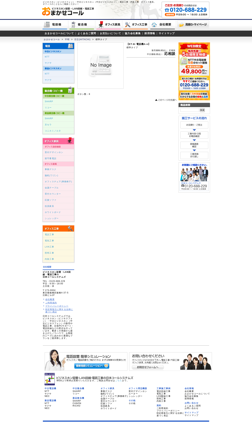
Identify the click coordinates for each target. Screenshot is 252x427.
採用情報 (149, 33)
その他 (132, 403)
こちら (118, 380)
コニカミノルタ (53, 131)
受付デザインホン (54, 152)
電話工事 (49, 234)
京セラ (48, 124)
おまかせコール (52, 39)
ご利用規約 (51, 302)
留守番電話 (50, 158)
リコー (48, 107)
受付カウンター (53, 194)
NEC (47, 396)
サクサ (48, 63)
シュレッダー (52, 218)
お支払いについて (110, 33)
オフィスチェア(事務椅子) (58, 181)
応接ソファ (50, 200)
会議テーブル (52, 188)
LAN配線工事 (164, 396)
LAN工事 (49, 247)
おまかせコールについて (59, 33)
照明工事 (49, 253)
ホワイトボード (53, 212)
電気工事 (49, 240)
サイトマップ (167, 33)
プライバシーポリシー (56, 306)
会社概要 (50, 299)
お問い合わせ (191, 408)
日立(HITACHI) (82, 39)
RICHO (76, 406)
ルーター (133, 393)
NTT (47, 57)
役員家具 (49, 206)
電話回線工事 (163, 391)
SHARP (49, 101)
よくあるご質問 (87, 33)
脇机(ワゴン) (51, 175)
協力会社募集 (133, 33)
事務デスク (50, 169)
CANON (77, 403)
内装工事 (49, 259)
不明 (67, 39)
